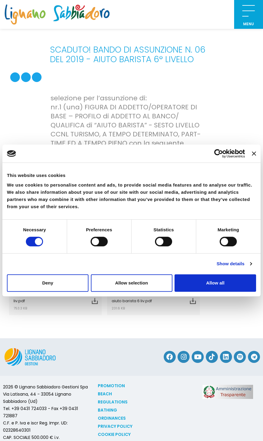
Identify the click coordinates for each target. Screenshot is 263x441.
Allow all (215, 282)
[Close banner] (254, 153)
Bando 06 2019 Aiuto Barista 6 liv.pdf (48, 301)
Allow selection (131, 282)
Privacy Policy (115, 426)
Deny (47, 282)
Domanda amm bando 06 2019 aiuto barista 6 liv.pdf (146, 301)
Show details (231, 263)
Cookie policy (114, 434)
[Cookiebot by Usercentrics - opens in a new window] (218, 153)
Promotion (111, 386)
